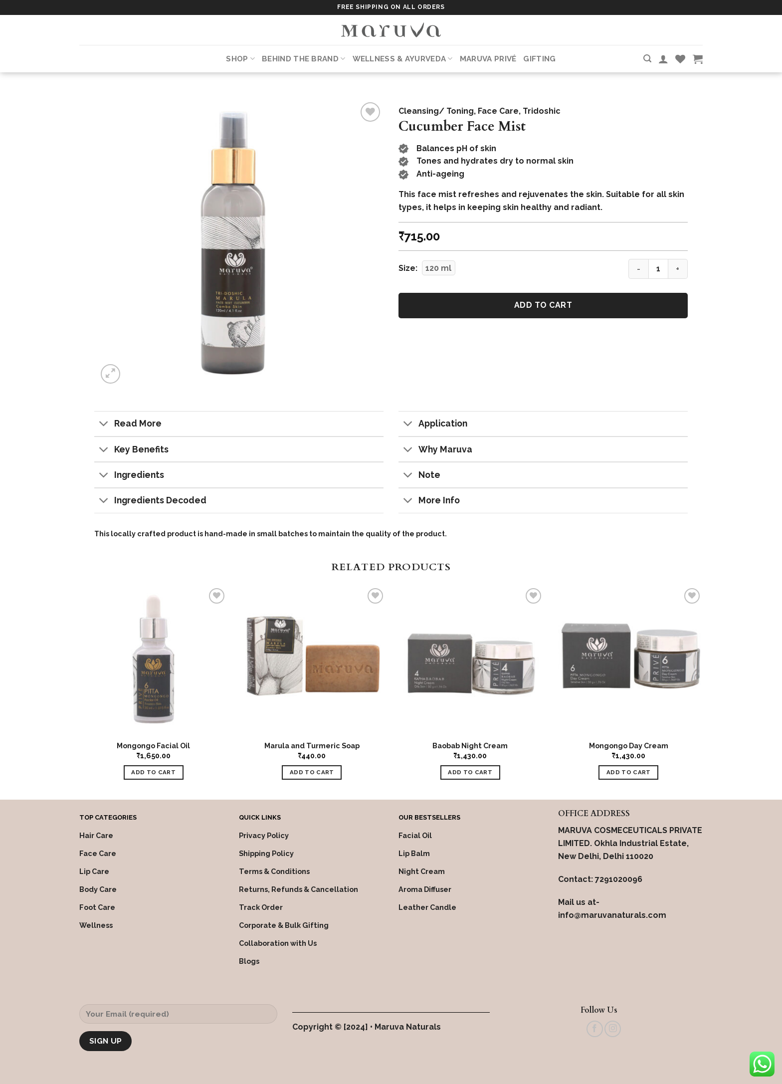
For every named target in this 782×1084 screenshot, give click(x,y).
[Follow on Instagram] (612, 1029)
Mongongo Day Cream (628, 745)
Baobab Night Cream (470, 745)
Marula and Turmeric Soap (312, 745)
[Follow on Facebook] (594, 1029)
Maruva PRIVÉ (488, 58)
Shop (240, 58)
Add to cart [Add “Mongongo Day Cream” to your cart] (628, 772)
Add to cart (543, 305)
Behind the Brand (303, 58)
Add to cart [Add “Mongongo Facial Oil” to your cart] (153, 772)
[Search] (647, 58)
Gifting (539, 58)
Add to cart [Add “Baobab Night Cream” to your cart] (470, 772)
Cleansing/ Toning (436, 111)
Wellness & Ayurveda (403, 58)
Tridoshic (542, 111)
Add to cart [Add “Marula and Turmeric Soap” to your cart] (312, 772)
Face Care (498, 111)
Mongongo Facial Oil (153, 745)
